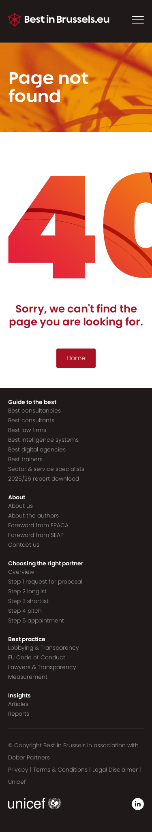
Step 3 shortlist (28, 601)
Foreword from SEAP (36, 535)
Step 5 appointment (36, 620)
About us (20, 506)
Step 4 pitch (25, 611)
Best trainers (25, 459)
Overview (21, 572)
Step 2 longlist (27, 591)
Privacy (18, 770)
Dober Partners (29, 757)
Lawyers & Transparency (42, 667)
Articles (18, 704)
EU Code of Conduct (36, 657)
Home (76, 358)
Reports (18, 714)
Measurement (27, 677)
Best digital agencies (37, 449)
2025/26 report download (43, 479)
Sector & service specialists (46, 469)
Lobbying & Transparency (43, 648)
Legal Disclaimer (115, 770)
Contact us (23, 545)
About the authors (33, 515)
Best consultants (31, 420)
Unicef (17, 782)
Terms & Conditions (60, 770)
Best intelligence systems (43, 440)
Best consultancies (34, 410)
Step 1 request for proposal (45, 581)
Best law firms (27, 430)
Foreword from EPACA (38, 525)
